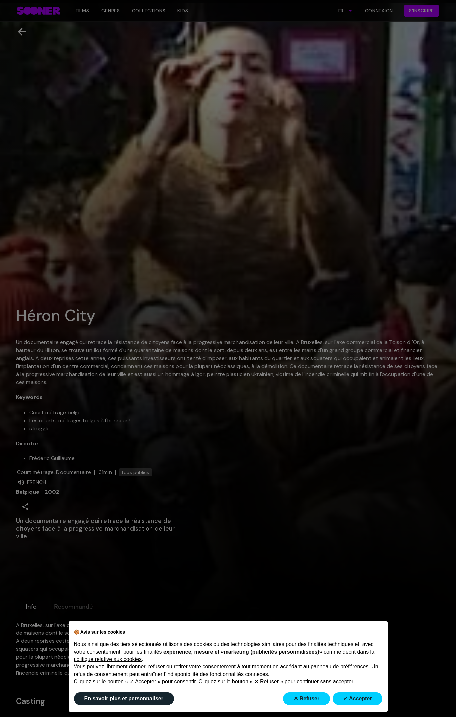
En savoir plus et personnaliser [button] (123, 698)
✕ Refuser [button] (306, 698)
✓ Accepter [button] (357, 698)
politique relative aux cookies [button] (108, 659)
